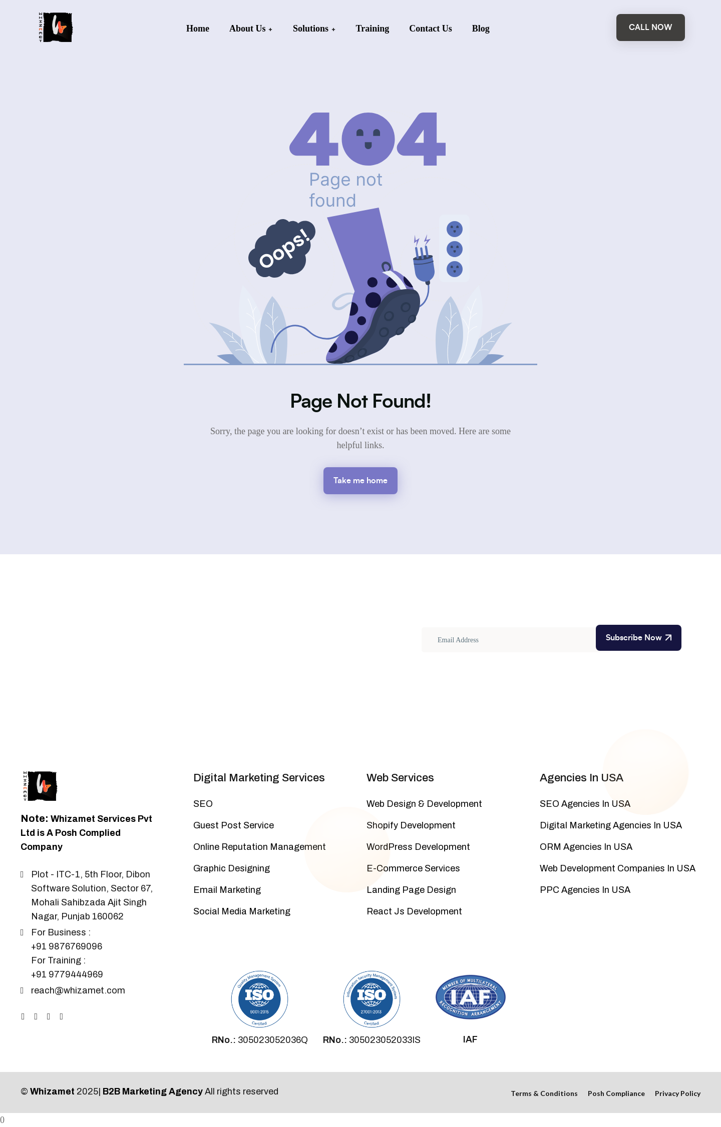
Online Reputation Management (259, 847)
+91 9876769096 (66, 946)
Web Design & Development (424, 804)
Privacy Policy (677, 1093)
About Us (251, 29)
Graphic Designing (231, 868)
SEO (203, 804)
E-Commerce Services (413, 868)
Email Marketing (227, 890)
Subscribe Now (638, 638)
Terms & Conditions (544, 1093)
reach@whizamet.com (78, 990)
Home (197, 29)
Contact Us (430, 29)
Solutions (314, 29)
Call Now (650, 28)
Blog (481, 29)
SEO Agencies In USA (585, 804)
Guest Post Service (233, 825)
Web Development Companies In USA (617, 868)
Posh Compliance (616, 1093)
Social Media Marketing (241, 911)
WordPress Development (418, 847)
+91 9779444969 (67, 974)
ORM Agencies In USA (586, 847)
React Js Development (414, 911)
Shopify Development (411, 825)
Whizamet (52, 1091)
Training (373, 29)
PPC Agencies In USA (585, 890)
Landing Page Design (411, 890)
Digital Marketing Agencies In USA (611, 825)
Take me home (360, 481)
